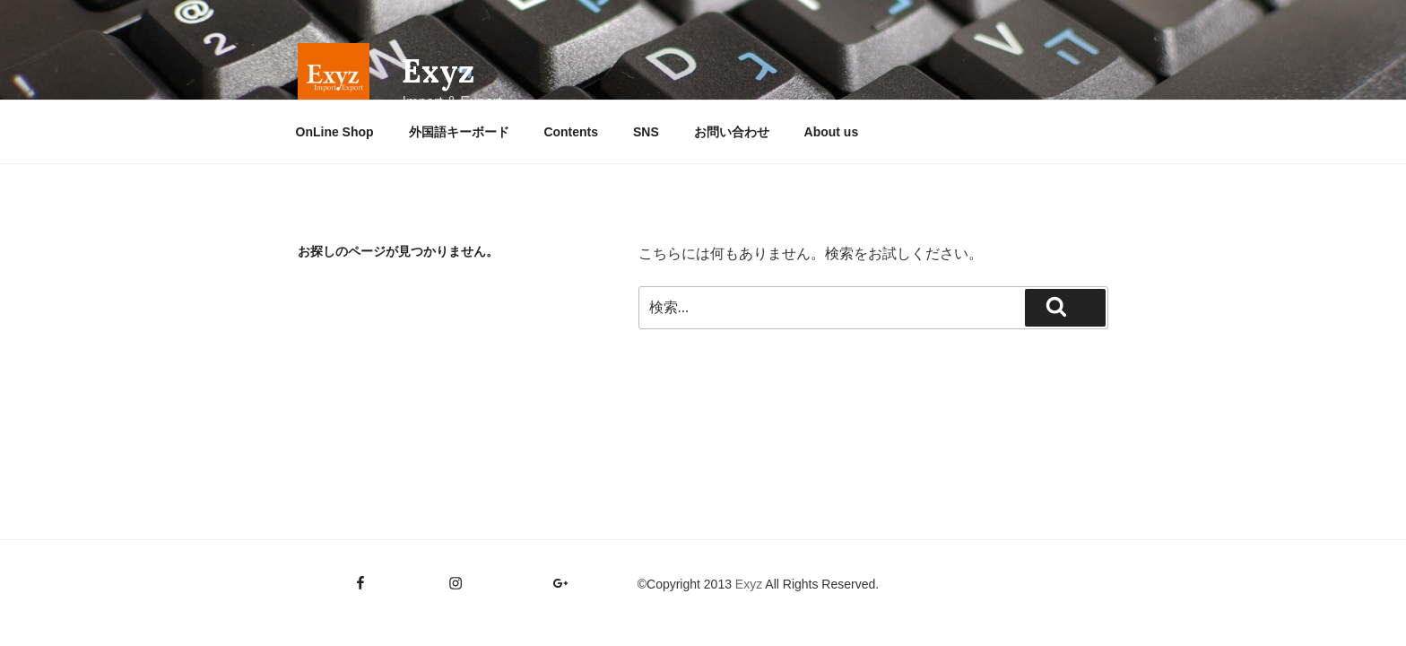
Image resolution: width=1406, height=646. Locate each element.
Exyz (438, 71)
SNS (646, 132)
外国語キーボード (459, 132)
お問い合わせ (731, 132)
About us (831, 132)
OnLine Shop (335, 132)
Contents (570, 132)
